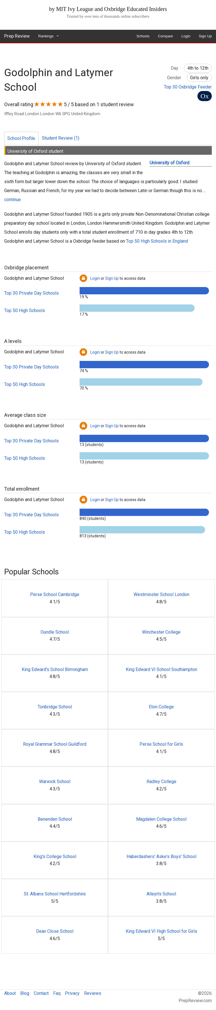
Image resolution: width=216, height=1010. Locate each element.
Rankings (45, 36)
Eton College (161, 706)
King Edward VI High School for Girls (161, 931)
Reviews (92, 993)
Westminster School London (161, 594)
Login (185, 36)
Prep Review (17, 36)
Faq (56, 993)
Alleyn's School (161, 894)
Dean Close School (54, 931)
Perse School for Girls (161, 744)
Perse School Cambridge (54, 594)
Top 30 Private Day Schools (31, 293)
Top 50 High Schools (24, 310)
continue (12, 199)
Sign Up (205, 36)
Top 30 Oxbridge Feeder (188, 87)
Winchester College (161, 632)
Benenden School (55, 819)
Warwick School (54, 781)
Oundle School (54, 632)
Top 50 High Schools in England (157, 241)
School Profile (21, 138)
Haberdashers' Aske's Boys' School (161, 856)
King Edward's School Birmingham (55, 669)
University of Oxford (169, 162)
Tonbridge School (55, 706)
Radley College (161, 781)
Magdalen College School (161, 819)
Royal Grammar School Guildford (54, 744)
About (10, 993)
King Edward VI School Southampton (161, 669)
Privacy (72, 993)
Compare (165, 36)
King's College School (54, 856)
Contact (41, 993)
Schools (142, 36)
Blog (24, 993)
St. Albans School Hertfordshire (55, 894)
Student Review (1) (60, 138)
